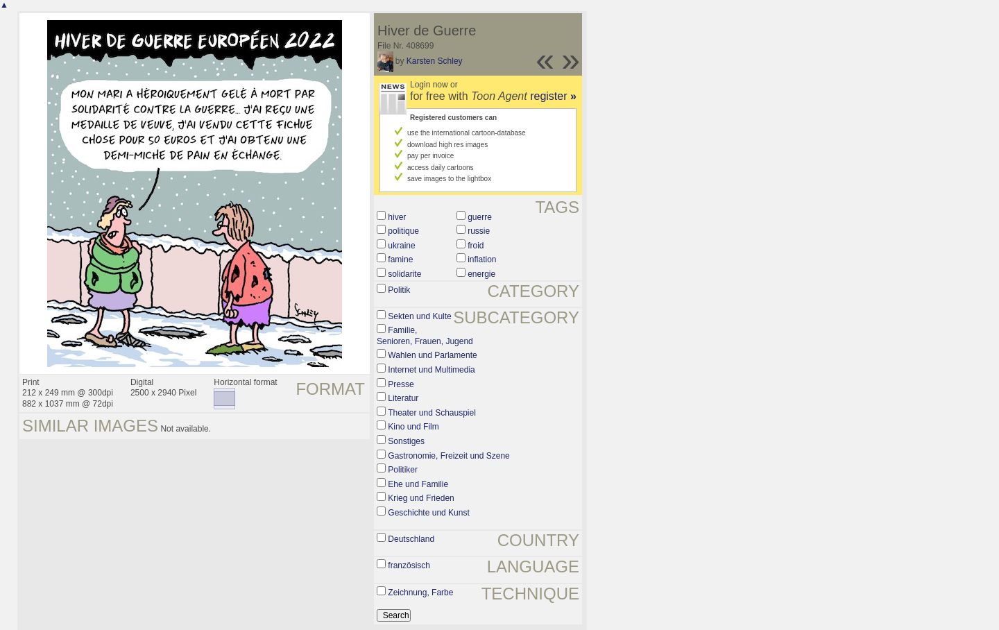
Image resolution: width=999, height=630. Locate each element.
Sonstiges (406, 441)
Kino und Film (413, 427)
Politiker (403, 470)
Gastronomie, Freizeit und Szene (448, 456)
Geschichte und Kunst (428, 513)
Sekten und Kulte (419, 316)
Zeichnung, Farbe (420, 592)
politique (403, 231)
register (553, 96)
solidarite (404, 274)
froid (476, 245)
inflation (482, 259)
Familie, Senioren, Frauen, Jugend (425, 335)
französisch (409, 565)
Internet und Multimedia (431, 370)
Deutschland (411, 539)
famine (400, 259)
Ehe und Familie (418, 484)
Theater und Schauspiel (432, 413)
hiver (397, 217)
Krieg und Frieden (421, 498)
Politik (399, 290)
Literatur (403, 398)
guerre (480, 217)
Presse (400, 384)
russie (479, 231)
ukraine (401, 245)
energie (481, 274)
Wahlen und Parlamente (432, 355)
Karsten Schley (435, 61)
